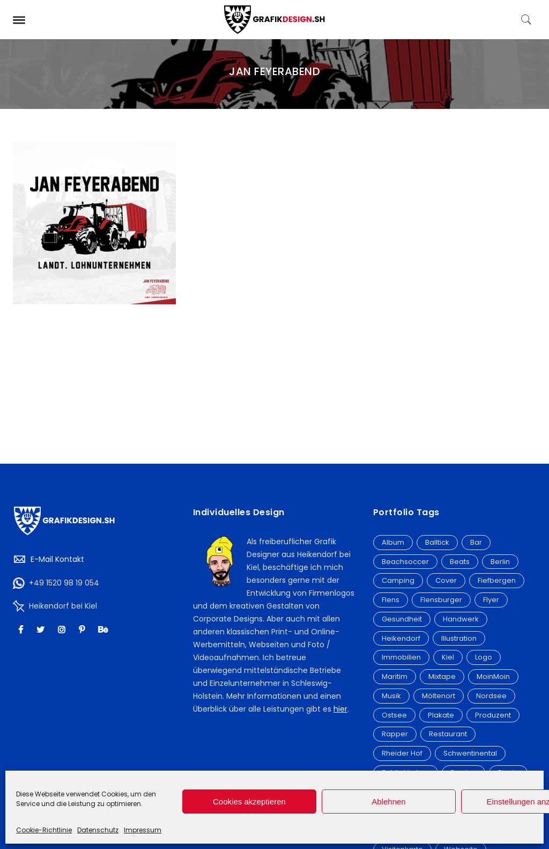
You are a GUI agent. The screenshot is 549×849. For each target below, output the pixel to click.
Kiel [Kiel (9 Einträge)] (448, 657)
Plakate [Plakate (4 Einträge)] (441, 715)
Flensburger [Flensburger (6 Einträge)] (441, 600)
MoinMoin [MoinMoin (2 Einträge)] (493, 676)
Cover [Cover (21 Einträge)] (446, 580)
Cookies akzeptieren (249, 801)
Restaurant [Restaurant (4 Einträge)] (448, 734)
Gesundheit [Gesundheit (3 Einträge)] (402, 619)
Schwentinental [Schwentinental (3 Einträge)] (470, 753)
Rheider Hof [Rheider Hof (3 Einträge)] (402, 753)
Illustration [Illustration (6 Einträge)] (459, 638)
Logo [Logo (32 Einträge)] (483, 657)
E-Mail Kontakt (57, 559)
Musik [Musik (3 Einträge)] (391, 696)
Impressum (142, 830)
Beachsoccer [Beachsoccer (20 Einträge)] (405, 562)
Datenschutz (97, 830)
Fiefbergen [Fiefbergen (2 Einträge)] (497, 580)
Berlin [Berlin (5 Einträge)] (500, 562)
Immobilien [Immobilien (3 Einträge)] (401, 657)
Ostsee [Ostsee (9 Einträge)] (394, 715)
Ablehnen (388, 801)
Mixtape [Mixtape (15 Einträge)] (442, 676)
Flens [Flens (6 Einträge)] (390, 600)
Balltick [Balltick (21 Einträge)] (437, 542)
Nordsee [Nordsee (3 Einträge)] (491, 696)
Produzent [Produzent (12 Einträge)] (493, 715)
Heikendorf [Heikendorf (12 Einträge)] (401, 638)
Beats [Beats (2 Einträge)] (460, 562)
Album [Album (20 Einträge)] (393, 542)
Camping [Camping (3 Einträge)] (398, 580)
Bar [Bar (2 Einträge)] (476, 542)
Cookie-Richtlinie (44, 830)
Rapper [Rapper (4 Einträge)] (395, 734)
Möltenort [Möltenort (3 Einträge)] (438, 696)
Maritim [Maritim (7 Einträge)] (394, 676)
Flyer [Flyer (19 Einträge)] (491, 600)
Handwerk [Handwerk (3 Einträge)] (461, 619)
